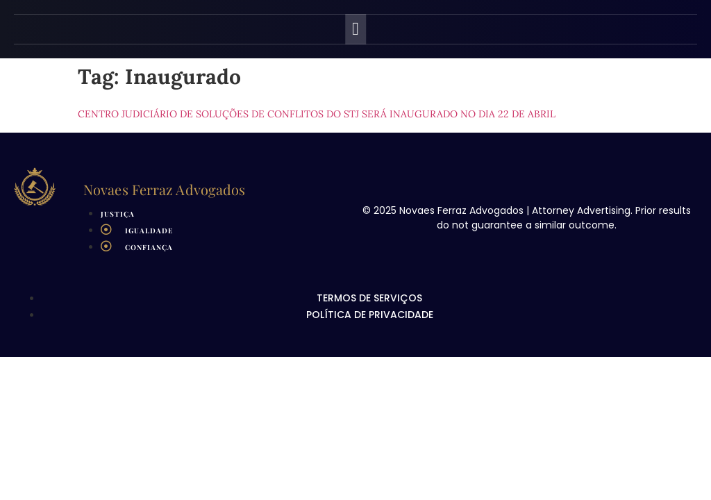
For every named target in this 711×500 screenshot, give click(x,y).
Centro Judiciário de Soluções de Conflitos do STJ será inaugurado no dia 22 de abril (316, 114)
